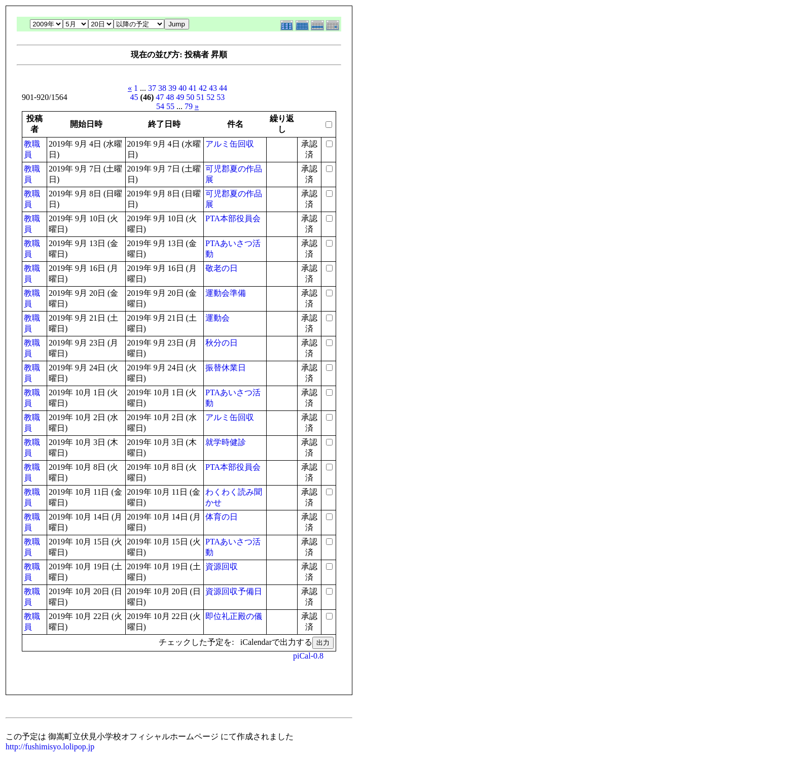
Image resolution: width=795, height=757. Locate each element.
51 (200, 97)
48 (170, 97)
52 (210, 97)
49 (180, 97)
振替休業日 (225, 367)
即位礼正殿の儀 (233, 616)
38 (162, 88)
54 (160, 106)
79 (189, 106)
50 (190, 97)
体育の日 (221, 516)
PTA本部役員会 (233, 218)
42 (203, 88)
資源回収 (221, 566)
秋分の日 (221, 342)
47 (160, 97)
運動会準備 (225, 293)
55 (170, 106)
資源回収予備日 (233, 591)
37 (152, 88)
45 (134, 97)
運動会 (217, 318)
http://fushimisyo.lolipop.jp (50, 746)
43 (213, 88)
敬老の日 (221, 268)
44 (223, 88)
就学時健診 (225, 442)
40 (182, 88)
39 (172, 88)
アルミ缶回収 (229, 144)
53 (220, 97)
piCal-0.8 (308, 655)
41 (193, 88)
